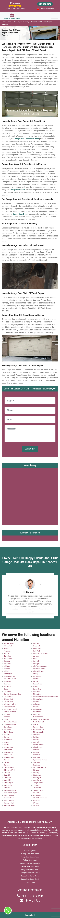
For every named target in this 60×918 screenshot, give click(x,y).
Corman (7, 717)
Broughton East (9, 676)
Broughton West (10, 679)
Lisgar (35, 686)
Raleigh (36, 737)
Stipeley (36, 772)
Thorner (36, 785)
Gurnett (6, 788)
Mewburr (36, 702)
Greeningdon (8, 783)
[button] (22, 584)
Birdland (7, 669)
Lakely (35, 674)
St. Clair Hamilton (39, 767)
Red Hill (36, 742)
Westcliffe (36, 800)
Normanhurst (38, 717)
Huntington (37, 648)
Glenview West (9, 770)
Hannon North (9, 795)
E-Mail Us (32, 900)
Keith (35, 658)
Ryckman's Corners (40, 760)
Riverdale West (38, 747)
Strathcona (37, 775)
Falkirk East (8, 750)
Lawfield (36, 679)
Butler (6, 689)
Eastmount (8, 740)
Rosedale (36, 755)
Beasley (7, 661)
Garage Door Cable (17, 189)
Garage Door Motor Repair (30, 873)
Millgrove (36, 704)
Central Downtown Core (12, 694)
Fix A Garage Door (30, 850)
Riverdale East (38, 745)
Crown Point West (10, 724)
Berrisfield (7, 664)
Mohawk (36, 707)
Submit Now (30, 449)
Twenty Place (38, 790)
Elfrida (6, 745)
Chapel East (8, 699)
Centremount (8, 696)
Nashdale (36, 714)
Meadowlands (38, 699)
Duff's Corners (9, 732)
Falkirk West (8, 752)
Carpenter (7, 691)
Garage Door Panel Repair (30, 876)
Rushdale (36, 757)
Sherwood (36, 762)
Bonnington (8, 674)
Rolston (36, 752)
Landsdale (37, 676)
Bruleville (7, 681)
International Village (40, 653)
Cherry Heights (9, 707)
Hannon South (9, 798)
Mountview (37, 712)
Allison (6, 648)
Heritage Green (9, 805)
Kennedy (36, 661)
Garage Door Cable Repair (30, 879)
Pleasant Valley (38, 732)
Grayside (7, 775)
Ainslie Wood (9, 643)
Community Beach (10, 709)
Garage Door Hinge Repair (30, 869)
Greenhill (7, 780)
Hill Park (36, 643)
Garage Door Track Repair (30, 866)
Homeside (37, 646)
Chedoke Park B (10, 704)
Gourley (7, 772)
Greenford (7, 778)
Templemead (38, 783)
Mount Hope (37, 709)
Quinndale (36, 734)
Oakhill (35, 724)
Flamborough (9, 757)
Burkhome (7, 686)
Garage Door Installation (30, 854)
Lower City (37, 689)
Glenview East (9, 767)
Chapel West (8, 702)
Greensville (8, 785)
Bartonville (8, 658)
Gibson (6, 760)
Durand (6, 737)
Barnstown (8, 656)
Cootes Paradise (10, 712)
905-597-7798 (45, 4)
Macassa (36, 691)
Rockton (36, 750)
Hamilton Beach (10, 790)
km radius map (30, 496)
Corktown (7, 714)
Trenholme (37, 788)
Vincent (36, 793)
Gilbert (6, 762)
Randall (36, 740)
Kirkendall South (39, 671)
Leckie (35, 681)
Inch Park (36, 651)
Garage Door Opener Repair (30, 863)
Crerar (6, 719)
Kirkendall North (39, 669)
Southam (36, 765)
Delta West (8, 729)
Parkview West (38, 729)
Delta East (7, 727)
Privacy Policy (30, 882)
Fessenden (8, 755)
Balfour (6, 653)
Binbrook (7, 666)
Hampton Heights (10, 793)
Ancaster (7, 651)
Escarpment (8, 747)
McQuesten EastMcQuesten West (45, 696)
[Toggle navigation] (54, 16)
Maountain (37, 694)
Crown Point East (10, 722)
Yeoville (36, 805)
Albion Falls (8, 646)
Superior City (37, 780)
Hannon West (9, 800)
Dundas (7, 734)
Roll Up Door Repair (30, 860)
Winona (36, 803)
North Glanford (38, 722)
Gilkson (6, 765)
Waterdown (37, 795)
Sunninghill (37, 778)
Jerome (36, 656)
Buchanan (7, 684)
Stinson (36, 770)
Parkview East (38, 727)
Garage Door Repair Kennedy (18, 22)
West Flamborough (40, 798)
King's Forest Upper (40, 666)
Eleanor (6, 742)
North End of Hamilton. (41, 719)
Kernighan (36, 664)
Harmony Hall (9, 803)
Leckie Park (37, 684)
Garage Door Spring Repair (30, 857)
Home (4, 22)
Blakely (6, 671)
